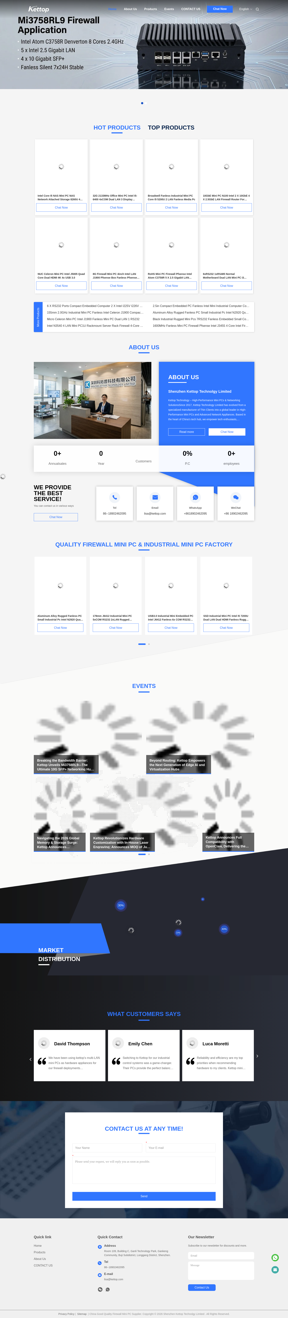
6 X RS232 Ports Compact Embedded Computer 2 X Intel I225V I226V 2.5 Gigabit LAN (95, 306)
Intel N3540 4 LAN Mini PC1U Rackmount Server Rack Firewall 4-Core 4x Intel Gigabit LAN (95, 325)
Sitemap (82, 1314)
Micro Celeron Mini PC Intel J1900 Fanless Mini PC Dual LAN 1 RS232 (93, 319)
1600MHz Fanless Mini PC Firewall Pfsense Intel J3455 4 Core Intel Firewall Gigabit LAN (201, 325)
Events (169, 9)
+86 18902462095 (236, 513)
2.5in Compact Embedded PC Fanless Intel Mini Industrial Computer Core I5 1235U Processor (201, 306)
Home (112, 9)
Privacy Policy (66, 1314)
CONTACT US (190, 9)
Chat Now (220, 8)
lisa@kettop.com (113, 1279)
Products (150, 9)
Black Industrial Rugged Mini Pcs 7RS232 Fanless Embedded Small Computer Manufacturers (201, 319)
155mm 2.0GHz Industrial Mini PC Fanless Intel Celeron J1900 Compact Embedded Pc (95, 312)
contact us (202, 1287)
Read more (186, 431)
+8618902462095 (195, 513)
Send (144, 1196)
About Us (130, 9)
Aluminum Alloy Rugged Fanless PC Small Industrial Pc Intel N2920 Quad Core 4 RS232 (201, 312)
